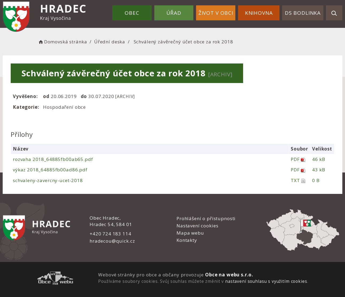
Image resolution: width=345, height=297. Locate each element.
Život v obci (215, 12)
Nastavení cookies (197, 226)
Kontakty (187, 240)
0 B (316, 180)
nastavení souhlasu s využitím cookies (266, 281)
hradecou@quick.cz (112, 241)
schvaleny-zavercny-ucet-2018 (48, 180)
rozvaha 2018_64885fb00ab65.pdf (53, 159)
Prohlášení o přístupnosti (206, 218)
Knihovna (259, 12)
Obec (132, 12)
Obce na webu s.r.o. (229, 275)
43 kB (318, 170)
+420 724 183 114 (110, 234)
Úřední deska (109, 42)
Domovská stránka (62, 42)
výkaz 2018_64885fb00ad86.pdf (50, 170)
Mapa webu (190, 233)
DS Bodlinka (303, 12)
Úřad (173, 12)
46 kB (318, 159)
